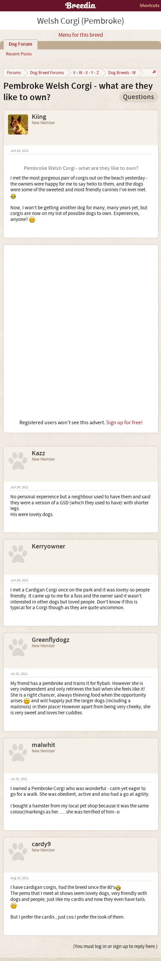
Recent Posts (19, 54)
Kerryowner (48, 546)
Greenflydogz (50, 640)
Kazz (38, 453)
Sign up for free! (124, 422)
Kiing (39, 116)
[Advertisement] (80, 332)
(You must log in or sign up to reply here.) (115, 946)
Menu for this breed (80, 35)
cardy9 (41, 844)
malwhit (43, 745)
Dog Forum (20, 44)
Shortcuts (149, 5)
